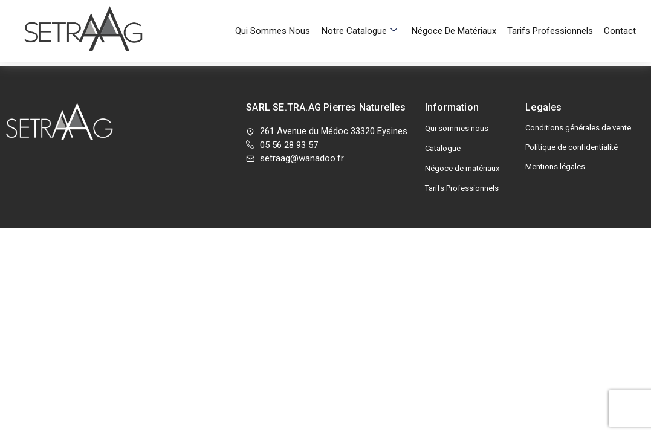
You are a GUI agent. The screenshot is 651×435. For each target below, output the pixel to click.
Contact (620, 15)
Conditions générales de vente (578, 127)
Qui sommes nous (280, 15)
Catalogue (443, 148)
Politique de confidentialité (571, 147)
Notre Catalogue (365, 15)
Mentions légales (555, 166)
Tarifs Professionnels (552, 15)
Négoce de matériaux (457, 15)
